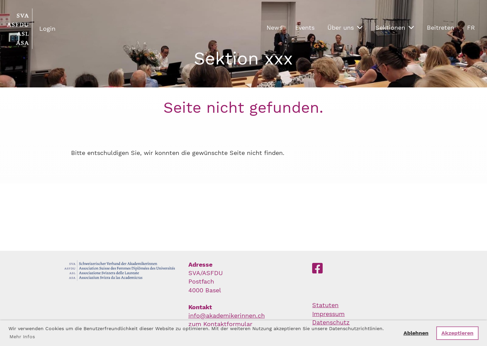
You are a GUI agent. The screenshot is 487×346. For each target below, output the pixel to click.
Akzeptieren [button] (457, 333)
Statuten (325, 305)
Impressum (328, 313)
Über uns (345, 27)
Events (305, 27)
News (274, 27)
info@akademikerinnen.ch (226, 315)
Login (47, 28)
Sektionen (394, 27)
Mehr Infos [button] (22, 336)
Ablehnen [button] (415, 333)
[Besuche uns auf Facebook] (317, 269)
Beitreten (440, 27)
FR (471, 27)
